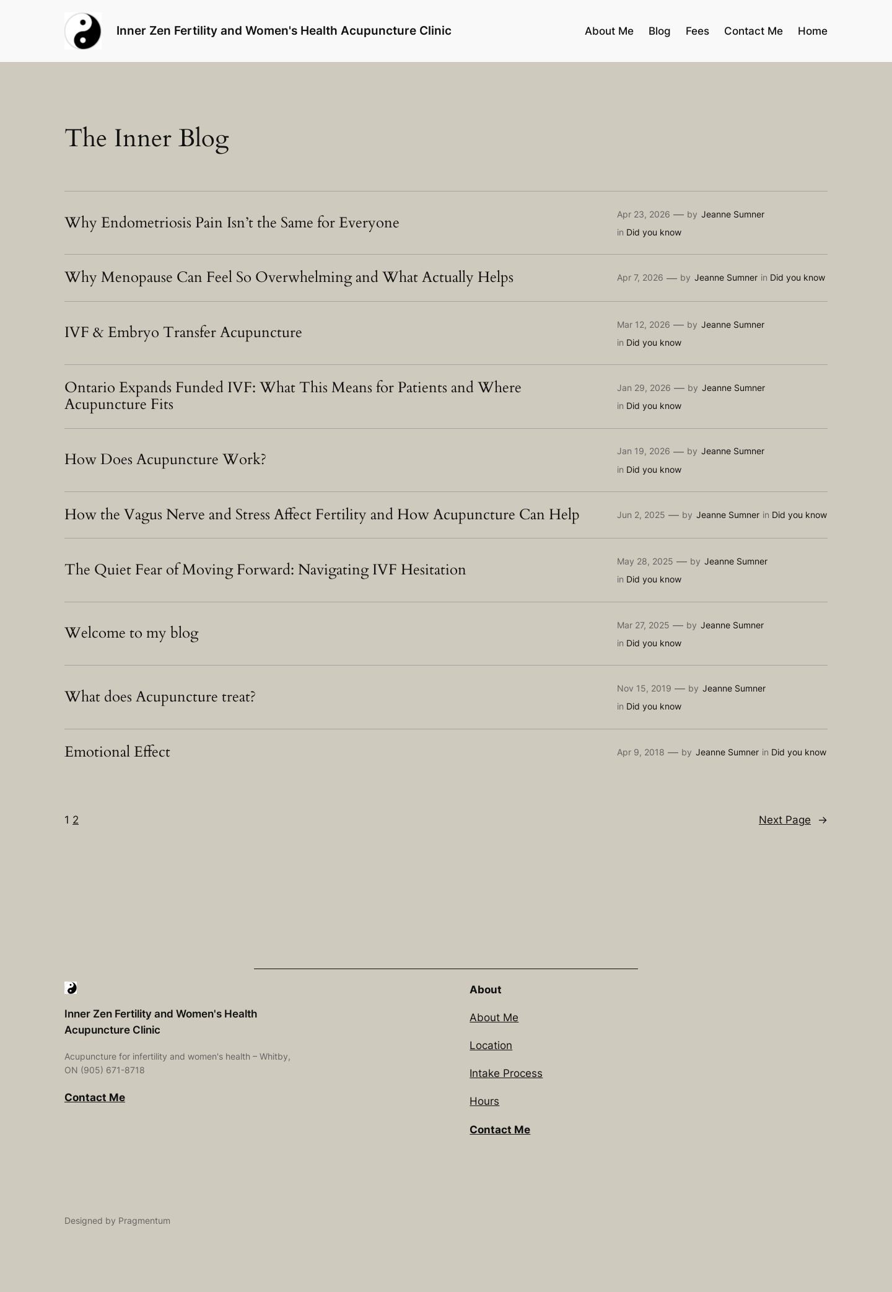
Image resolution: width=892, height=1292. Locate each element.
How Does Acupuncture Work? (165, 460)
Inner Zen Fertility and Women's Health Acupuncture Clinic (284, 30)
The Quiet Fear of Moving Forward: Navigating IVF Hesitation (265, 570)
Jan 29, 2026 (644, 387)
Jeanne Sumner (732, 214)
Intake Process (506, 1073)
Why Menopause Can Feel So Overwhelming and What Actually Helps (289, 278)
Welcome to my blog (131, 633)
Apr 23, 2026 (643, 214)
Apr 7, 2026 (640, 277)
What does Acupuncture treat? (160, 697)
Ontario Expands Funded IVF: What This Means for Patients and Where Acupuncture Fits (293, 396)
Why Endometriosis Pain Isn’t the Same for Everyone (232, 223)
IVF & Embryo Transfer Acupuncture (183, 333)
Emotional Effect (117, 752)
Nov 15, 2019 (644, 688)
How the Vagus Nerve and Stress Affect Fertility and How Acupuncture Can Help (322, 515)
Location (491, 1045)
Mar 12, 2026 (643, 324)
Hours (484, 1101)
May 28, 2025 (645, 561)
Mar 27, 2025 (643, 625)
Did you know (653, 232)
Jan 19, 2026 (643, 451)
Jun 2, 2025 (641, 514)
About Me (494, 1017)
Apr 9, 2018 (641, 752)
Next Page (793, 820)
